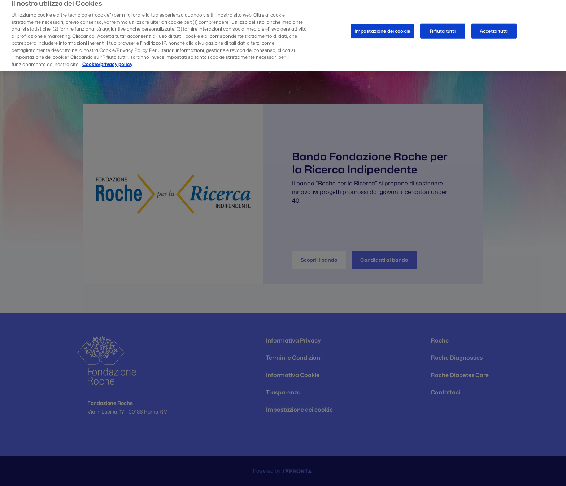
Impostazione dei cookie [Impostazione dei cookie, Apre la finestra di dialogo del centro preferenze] (382, 28)
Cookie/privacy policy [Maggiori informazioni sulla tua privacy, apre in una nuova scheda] (107, 61)
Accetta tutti (494, 28)
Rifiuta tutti (443, 28)
